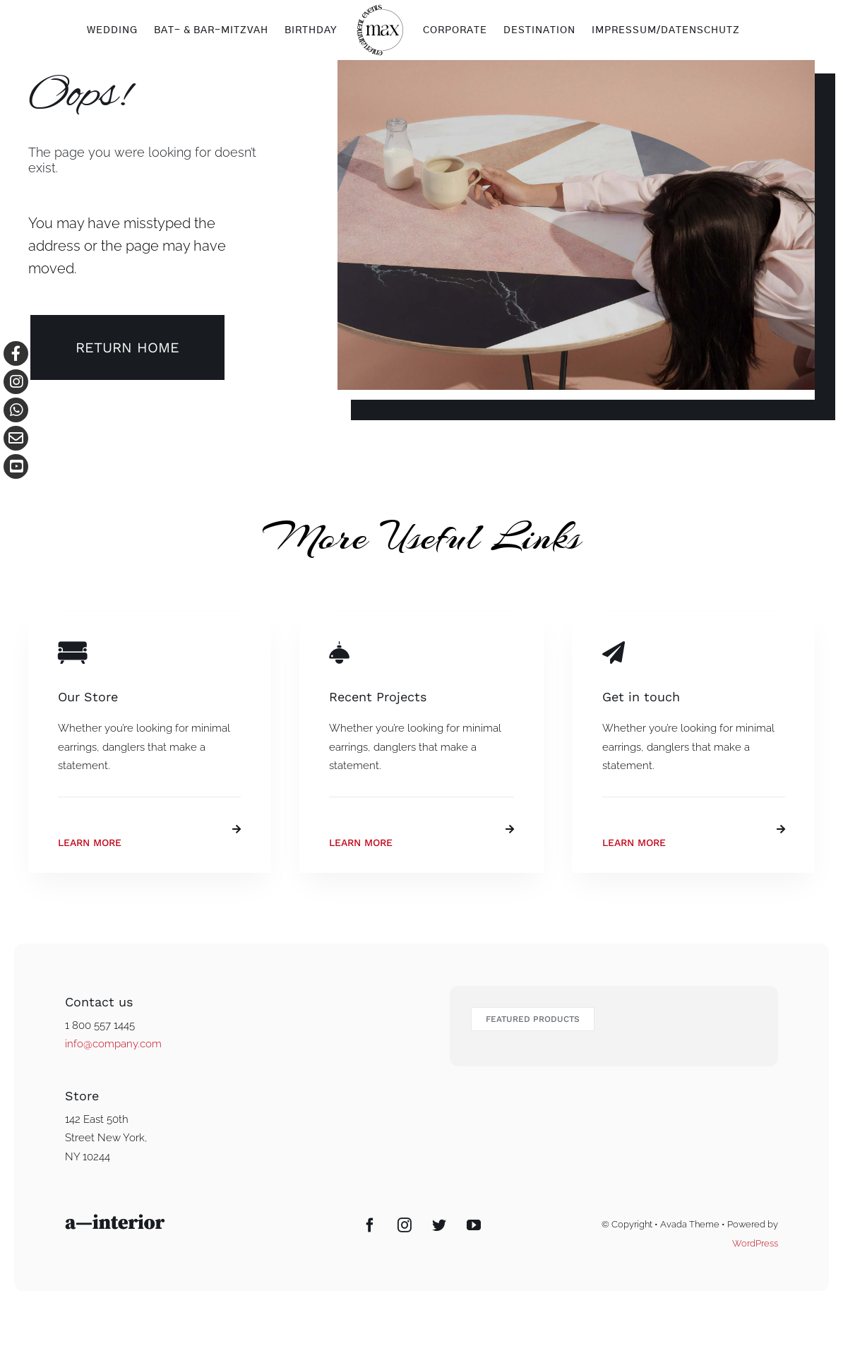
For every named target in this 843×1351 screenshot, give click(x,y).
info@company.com (113, 1043)
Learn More (89, 842)
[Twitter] (439, 1225)
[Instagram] (404, 1225)
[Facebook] (370, 1225)
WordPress (755, 1243)
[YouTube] (473, 1225)
